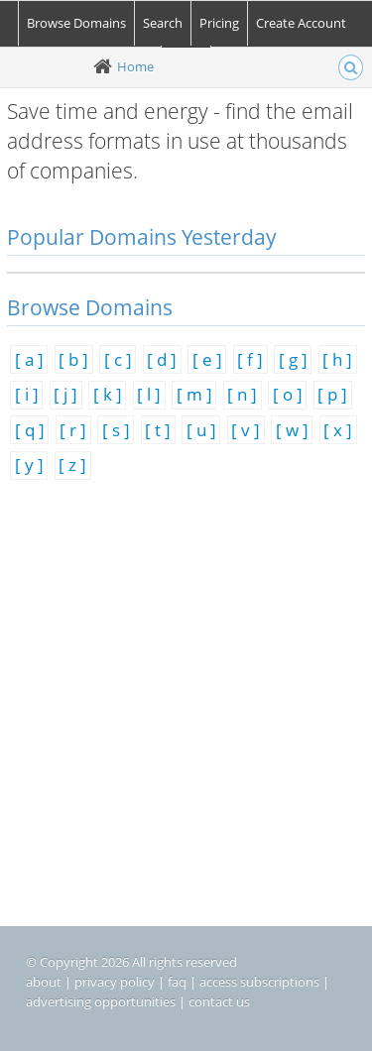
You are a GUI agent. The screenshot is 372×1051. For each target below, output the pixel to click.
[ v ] (245, 429)
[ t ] (158, 429)
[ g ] (293, 359)
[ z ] (72, 464)
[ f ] (250, 359)
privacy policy (114, 982)
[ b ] (73, 359)
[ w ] (292, 429)
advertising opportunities (101, 1001)
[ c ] (118, 359)
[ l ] (149, 394)
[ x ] (337, 429)
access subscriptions (259, 982)
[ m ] (194, 394)
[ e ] (207, 359)
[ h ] (337, 359)
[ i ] (27, 394)
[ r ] (73, 429)
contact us (219, 1001)
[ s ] (116, 429)
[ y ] (29, 464)
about (44, 982)
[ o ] (288, 394)
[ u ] (201, 429)
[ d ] (162, 359)
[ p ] (332, 394)
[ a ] (29, 359)
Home (135, 66)
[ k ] (107, 394)
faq (177, 982)
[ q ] (30, 429)
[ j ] (65, 394)
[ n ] (242, 394)
